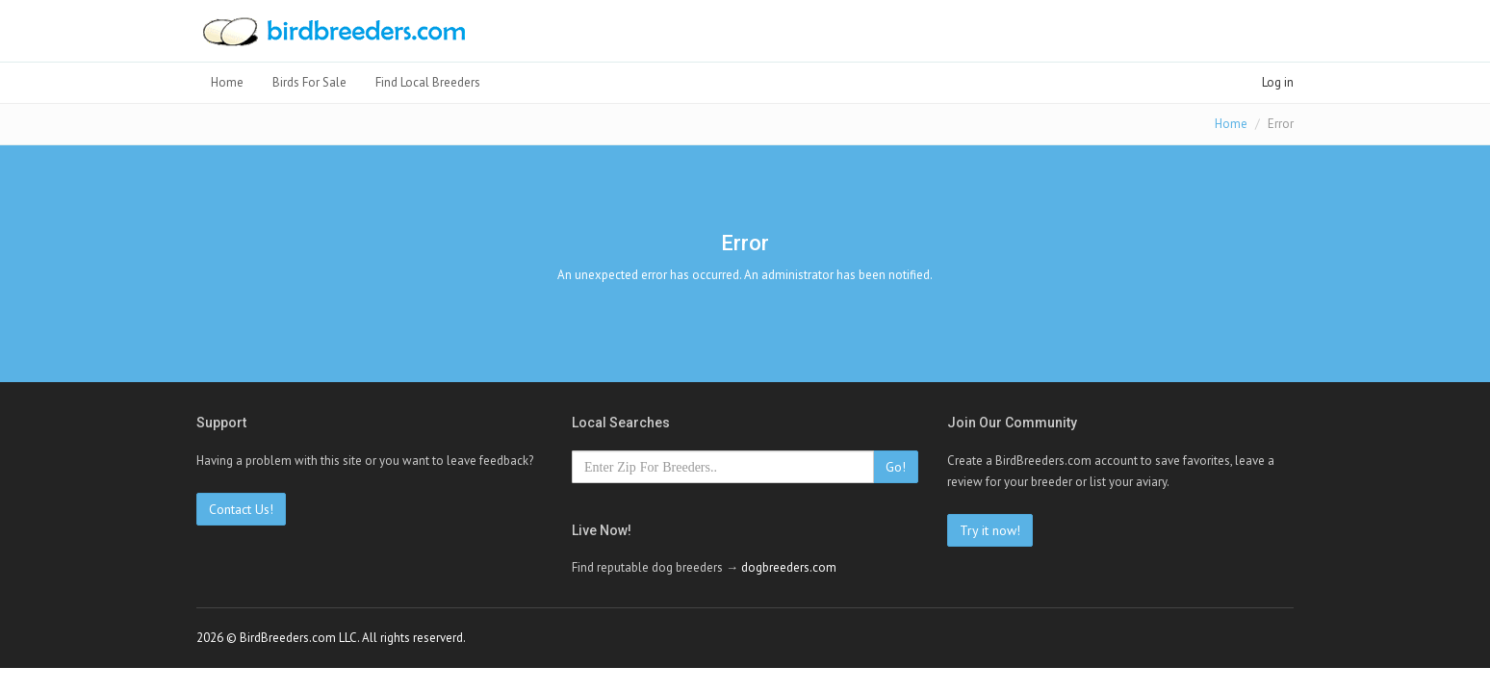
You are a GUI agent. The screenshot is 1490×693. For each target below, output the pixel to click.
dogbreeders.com (788, 567)
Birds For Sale (309, 82)
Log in (1278, 82)
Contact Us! (241, 509)
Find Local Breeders (427, 82)
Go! (896, 466)
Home (227, 82)
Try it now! (990, 530)
